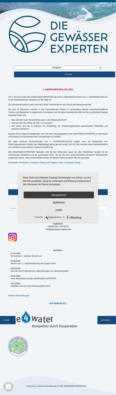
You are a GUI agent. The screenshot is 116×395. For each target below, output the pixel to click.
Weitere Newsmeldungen (19, 296)
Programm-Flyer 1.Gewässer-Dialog (65, 162)
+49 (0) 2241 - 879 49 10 (58, 226)
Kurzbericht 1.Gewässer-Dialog (32, 162)
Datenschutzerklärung (47, 386)
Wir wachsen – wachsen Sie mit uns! (26, 256)
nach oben (105, 320)
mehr (58, 209)
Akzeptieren (58, 194)
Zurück (6, 320)
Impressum (31, 386)
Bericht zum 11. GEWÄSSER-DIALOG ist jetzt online (33, 263)
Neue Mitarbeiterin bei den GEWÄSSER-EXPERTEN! (33, 278)
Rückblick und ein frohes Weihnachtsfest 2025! (30, 286)
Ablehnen (59, 202)
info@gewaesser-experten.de (58, 229)
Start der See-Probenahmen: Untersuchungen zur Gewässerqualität (39, 271)
